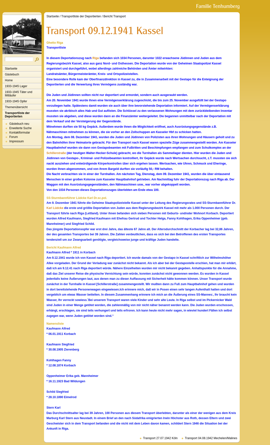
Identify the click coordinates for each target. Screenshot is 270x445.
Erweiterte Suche (20, 128)
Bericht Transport (114, 16)
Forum (13, 137)
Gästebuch (12, 74)
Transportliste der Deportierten (17, 114)
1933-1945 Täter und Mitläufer (18, 93)
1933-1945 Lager (16, 86)
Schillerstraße (56, 153)
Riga (95, 58)
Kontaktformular (19, 132)
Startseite (11, 68)
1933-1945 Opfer (16, 101)
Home (9, 80)
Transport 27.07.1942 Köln (160, 438)
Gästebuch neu (19, 123)
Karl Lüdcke (54, 208)
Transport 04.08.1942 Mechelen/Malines (211, 438)
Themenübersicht (16, 107)
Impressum (16, 141)
